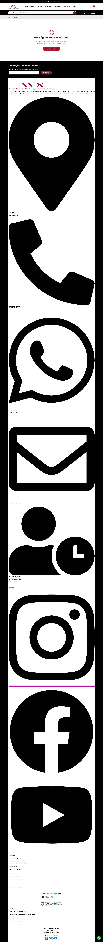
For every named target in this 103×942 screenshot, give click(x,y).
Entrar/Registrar (90, 6)
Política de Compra (14, 858)
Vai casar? (12, 908)
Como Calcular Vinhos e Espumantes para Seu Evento (23, 914)
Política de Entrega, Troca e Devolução (19, 863)
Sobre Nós (12, 855)
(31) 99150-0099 (89, 13)
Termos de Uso (13, 866)
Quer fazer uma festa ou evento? (18, 911)
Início (9, 17)
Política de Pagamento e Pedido (18, 861)
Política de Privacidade (15, 869)
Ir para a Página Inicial (51, 49)
